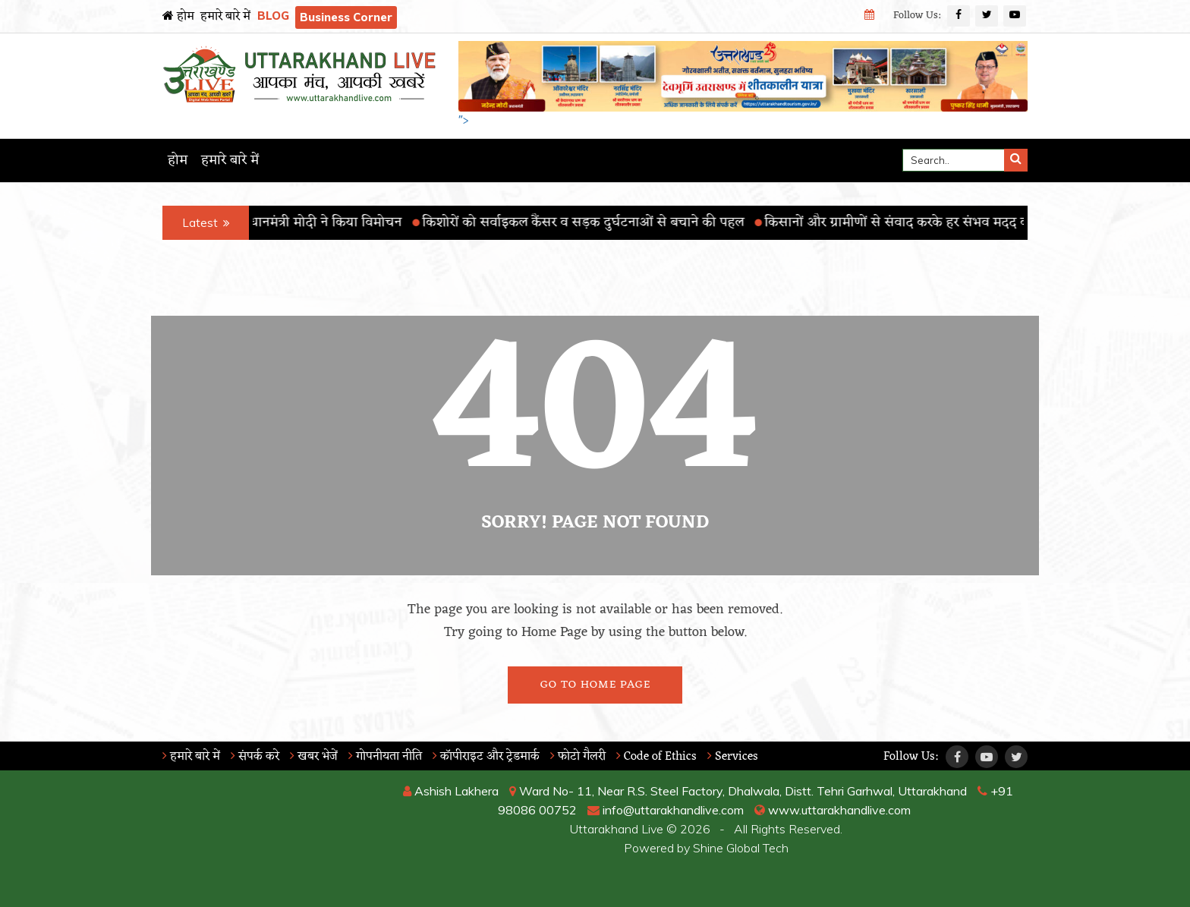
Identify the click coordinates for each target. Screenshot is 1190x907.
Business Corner (346, 17)
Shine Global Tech (741, 847)
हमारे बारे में (225, 16)
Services (732, 756)
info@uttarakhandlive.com (665, 809)
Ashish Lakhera (451, 790)
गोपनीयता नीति (385, 756)
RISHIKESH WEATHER (262, 839)
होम (178, 16)
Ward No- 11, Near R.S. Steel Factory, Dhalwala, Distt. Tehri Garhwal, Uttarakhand (738, 790)
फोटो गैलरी (578, 756)
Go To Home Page (595, 685)
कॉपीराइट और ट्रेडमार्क (486, 756)
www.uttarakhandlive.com (832, 809)
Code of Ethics (656, 756)
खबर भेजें (314, 756)
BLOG (273, 15)
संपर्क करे (255, 756)
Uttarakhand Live (616, 828)
